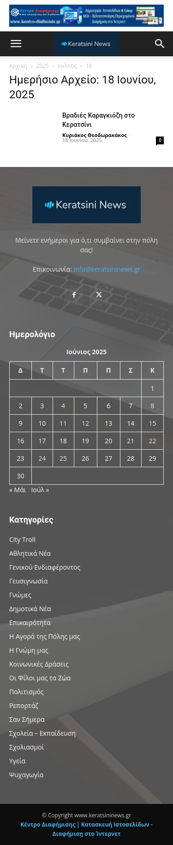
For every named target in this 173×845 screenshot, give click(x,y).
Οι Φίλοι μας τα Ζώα (40, 677)
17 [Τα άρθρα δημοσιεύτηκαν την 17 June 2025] (42, 440)
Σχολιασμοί (26, 747)
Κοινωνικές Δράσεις (39, 664)
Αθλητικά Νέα (30, 553)
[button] (15, 43)
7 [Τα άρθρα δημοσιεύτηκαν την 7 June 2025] (130, 405)
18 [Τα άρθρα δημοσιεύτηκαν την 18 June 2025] (63, 440)
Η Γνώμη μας (28, 650)
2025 (42, 66)
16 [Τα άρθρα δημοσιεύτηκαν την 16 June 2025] (20, 440)
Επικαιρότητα (30, 622)
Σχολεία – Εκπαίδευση (42, 733)
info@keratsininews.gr (106, 269)
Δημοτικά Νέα (30, 608)
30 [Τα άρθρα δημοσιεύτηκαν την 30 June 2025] (20, 475)
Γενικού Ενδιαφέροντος (44, 567)
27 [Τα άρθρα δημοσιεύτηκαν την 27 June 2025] (108, 458)
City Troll (22, 539)
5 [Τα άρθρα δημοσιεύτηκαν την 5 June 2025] (85, 405)
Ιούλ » (40, 489)
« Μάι (17, 489)
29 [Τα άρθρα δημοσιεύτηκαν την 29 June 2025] (152, 458)
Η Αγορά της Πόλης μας (44, 636)
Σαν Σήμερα (27, 719)
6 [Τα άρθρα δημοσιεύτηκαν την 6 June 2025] (108, 405)
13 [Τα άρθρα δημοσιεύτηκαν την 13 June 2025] (108, 423)
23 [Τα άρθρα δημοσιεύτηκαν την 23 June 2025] (20, 458)
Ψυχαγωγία (26, 774)
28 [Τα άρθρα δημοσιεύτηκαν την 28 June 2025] (130, 458)
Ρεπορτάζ (23, 705)
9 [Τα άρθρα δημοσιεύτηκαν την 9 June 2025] (20, 423)
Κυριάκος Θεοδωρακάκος (94, 134)
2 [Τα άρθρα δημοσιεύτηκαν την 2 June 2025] (20, 405)
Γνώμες (20, 594)
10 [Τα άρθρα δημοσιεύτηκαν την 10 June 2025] (42, 423)
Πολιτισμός (26, 691)
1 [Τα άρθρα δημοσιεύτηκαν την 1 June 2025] (152, 388)
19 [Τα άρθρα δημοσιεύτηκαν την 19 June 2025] (85, 440)
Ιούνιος (67, 66)
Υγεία (17, 760)
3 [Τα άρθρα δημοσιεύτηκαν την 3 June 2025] (42, 405)
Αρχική (18, 66)
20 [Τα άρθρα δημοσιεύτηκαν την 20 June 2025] (108, 440)
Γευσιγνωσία (28, 581)
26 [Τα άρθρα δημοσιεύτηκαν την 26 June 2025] (85, 458)
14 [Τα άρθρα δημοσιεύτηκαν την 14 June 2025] (130, 423)
